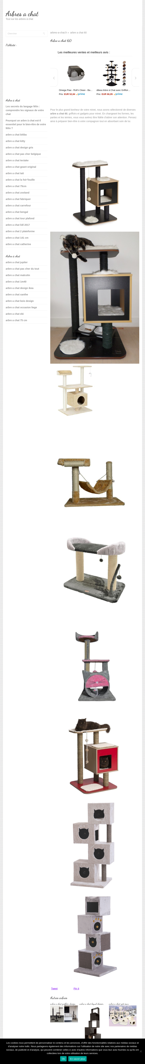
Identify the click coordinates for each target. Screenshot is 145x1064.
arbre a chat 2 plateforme (20, 231)
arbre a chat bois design (20, 301)
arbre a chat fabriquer (18, 199)
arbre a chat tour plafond (20, 218)
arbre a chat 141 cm (17, 237)
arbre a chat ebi (15, 313)
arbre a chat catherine (18, 244)
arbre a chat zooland (17, 192)
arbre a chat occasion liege (21, 307)
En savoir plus (77, 1059)
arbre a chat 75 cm (16, 320)
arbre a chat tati (15, 173)
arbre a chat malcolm (18, 275)
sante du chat (13, 331)
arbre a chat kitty (15, 141)
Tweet (54, 988)
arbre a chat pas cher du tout (22, 268)
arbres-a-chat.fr (58, 32)
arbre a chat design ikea (20, 288)
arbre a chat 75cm (16, 186)
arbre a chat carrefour (18, 205)
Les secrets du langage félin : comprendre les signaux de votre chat (25, 110)
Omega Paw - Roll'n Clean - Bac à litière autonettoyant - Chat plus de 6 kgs (76, 90)
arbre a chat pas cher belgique (23, 154)
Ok (63, 1059)
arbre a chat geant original (21, 166)
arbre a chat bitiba (16, 134)
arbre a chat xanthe (17, 294)
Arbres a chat (22, 14)
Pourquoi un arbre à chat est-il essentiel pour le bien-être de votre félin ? (26, 124)
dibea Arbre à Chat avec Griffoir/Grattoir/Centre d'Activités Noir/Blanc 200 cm (113, 90)
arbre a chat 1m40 (16, 281)
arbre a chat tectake (17, 160)
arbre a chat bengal (17, 212)
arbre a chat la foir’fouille (20, 179)
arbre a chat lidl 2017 (18, 224)
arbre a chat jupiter (17, 262)
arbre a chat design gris (19, 147)
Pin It (76, 988)
